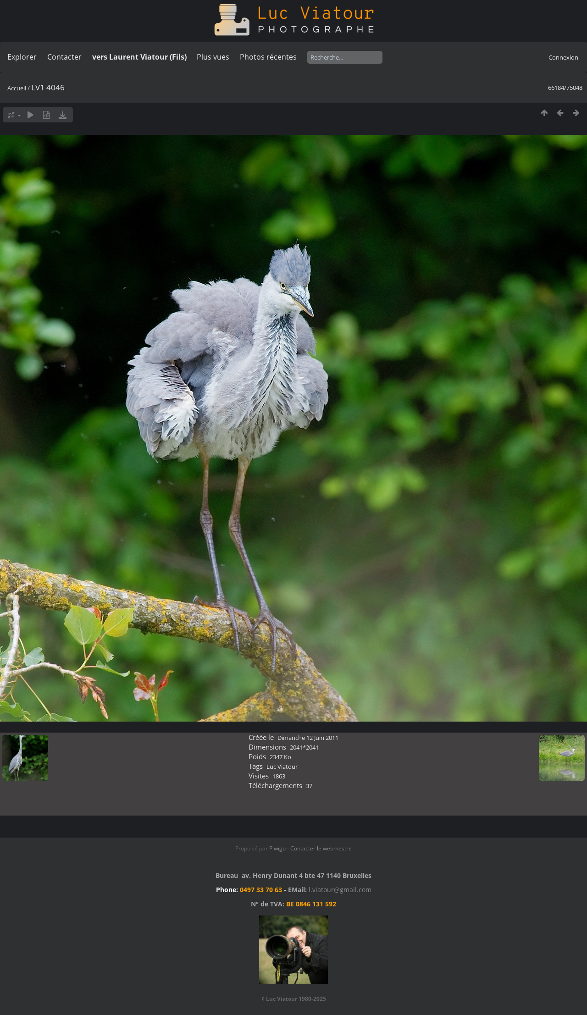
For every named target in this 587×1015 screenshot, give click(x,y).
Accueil (16, 88)
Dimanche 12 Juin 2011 (307, 738)
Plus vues (213, 57)
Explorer (22, 57)
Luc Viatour (282, 766)
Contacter (64, 57)
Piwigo (277, 848)
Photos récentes (268, 57)
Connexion (563, 57)
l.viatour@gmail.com (340, 889)
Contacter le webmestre (321, 848)
